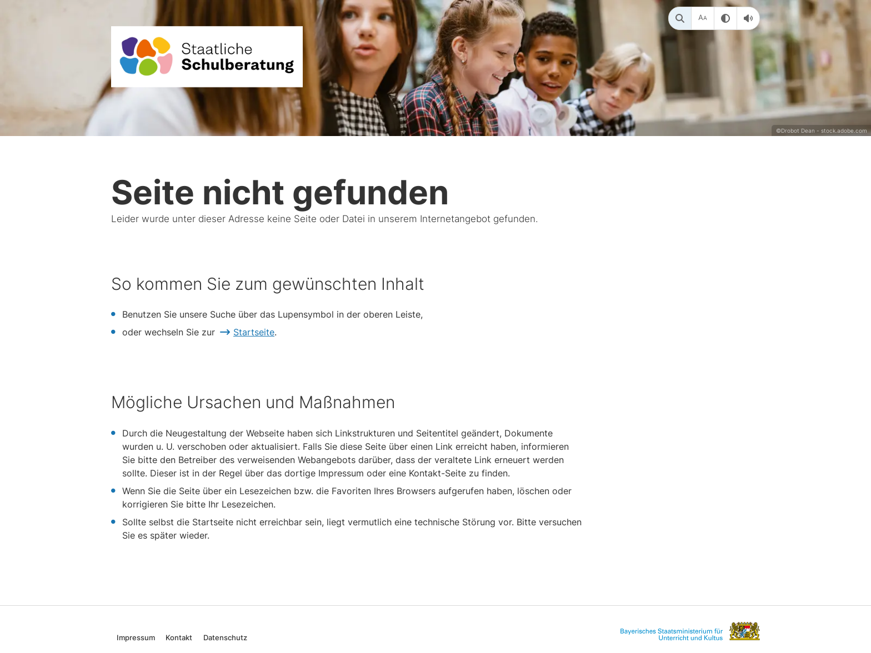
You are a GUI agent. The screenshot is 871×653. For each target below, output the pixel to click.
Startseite (253, 332)
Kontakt (179, 637)
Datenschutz (225, 637)
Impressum (136, 637)
